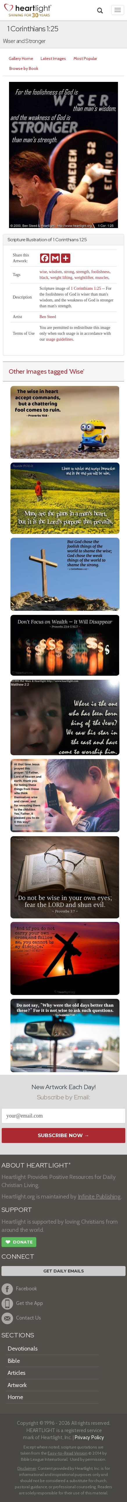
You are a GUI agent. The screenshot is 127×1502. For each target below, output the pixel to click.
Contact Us (21, 1318)
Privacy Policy (89, 1437)
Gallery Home (21, 58)
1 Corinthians (65, 240)
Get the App (22, 1304)
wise (43, 272)
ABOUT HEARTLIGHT (36, 1165)
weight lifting (61, 277)
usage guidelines (59, 339)
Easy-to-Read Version (67, 1453)
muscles (101, 277)
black (44, 277)
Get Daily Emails (63, 1271)
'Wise (76, 371)
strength (82, 272)
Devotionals (22, 1348)
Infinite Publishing (99, 1196)
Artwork (17, 1385)
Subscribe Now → (63, 1135)
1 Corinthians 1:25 (86, 288)
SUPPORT (16, 1210)
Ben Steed (48, 317)
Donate (19, 1243)
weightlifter (83, 277)
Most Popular (85, 58)
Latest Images (53, 58)
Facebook (19, 1289)
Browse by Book (23, 68)
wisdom (55, 272)
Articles (16, 1372)
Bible (14, 1360)
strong (69, 272)
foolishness (100, 272)
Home (15, 1397)
